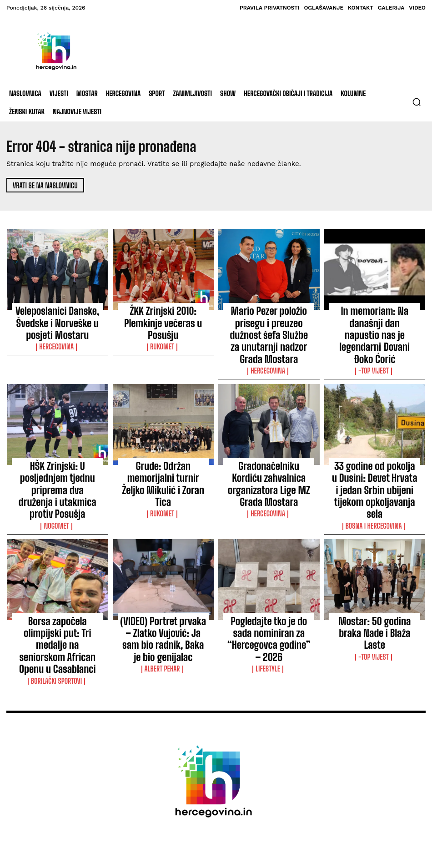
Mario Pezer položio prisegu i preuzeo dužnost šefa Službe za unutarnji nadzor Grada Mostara (269, 317)
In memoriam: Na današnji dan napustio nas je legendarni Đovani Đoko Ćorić (375, 317)
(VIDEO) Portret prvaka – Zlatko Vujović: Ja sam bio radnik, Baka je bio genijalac (163, 562)
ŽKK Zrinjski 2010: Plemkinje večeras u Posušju (163, 313)
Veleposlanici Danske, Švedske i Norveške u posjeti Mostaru (57, 313)
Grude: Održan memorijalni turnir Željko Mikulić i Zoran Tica (163, 432)
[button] (416, 102)
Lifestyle (269, 580)
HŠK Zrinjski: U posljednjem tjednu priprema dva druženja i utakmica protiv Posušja (57, 436)
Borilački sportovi (57, 580)
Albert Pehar (163, 580)
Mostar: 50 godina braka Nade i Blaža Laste (374, 558)
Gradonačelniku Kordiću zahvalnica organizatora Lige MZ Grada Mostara (269, 436)
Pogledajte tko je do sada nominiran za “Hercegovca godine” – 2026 (269, 562)
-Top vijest (374, 335)
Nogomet (57, 453)
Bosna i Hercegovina (375, 462)
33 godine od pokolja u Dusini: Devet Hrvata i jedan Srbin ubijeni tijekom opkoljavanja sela (374, 440)
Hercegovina (57, 326)
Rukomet (163, 326)
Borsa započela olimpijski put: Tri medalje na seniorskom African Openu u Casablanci (57, 562)
